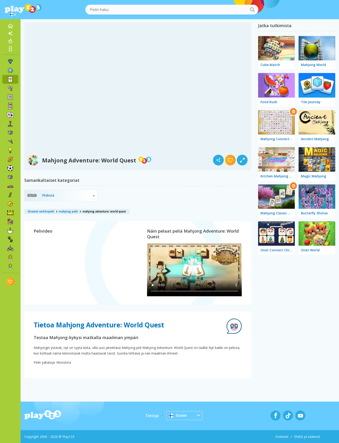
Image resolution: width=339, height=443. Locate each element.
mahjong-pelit (68, 211)
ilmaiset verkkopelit (41, 211)
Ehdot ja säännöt (307, 436)
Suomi (178, 415)
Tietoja (152, 415)
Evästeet (282, 436)
